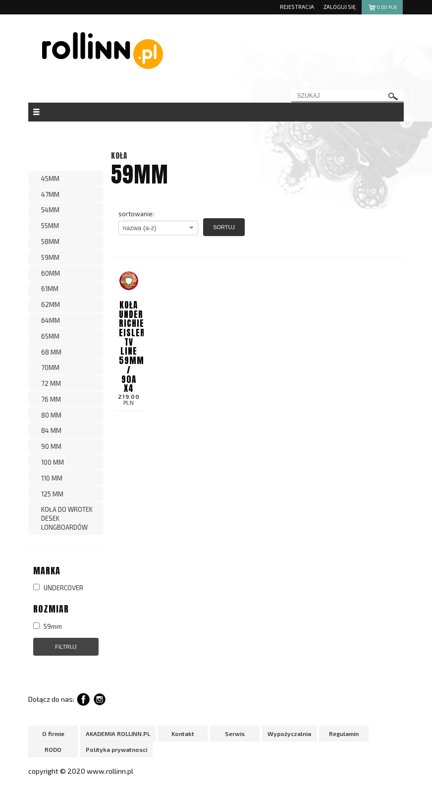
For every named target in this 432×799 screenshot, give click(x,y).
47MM (50, 194)
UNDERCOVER (58, 588)
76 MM (51, 399)
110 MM (51, 478)
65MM (50, 336)
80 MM (51, 415)
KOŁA (119, 155)
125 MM (52, 494)
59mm (47, 626)
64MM (50, 320)
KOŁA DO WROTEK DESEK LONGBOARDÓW (67, 518)
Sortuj (224, 227)
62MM (50, 304)
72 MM (51, 383)
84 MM (51, 430)
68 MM (51, 352)
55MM (50, 226)
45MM (50, 179)
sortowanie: (136, 214)
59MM (50, 257)
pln (382, 8)
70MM (50, 367)
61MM (49, 289)
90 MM (51, 446)
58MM (50, 242)
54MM (50, 210)
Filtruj (65, 647)
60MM (50, 273)
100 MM (52, 462)
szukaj (393, 96)
